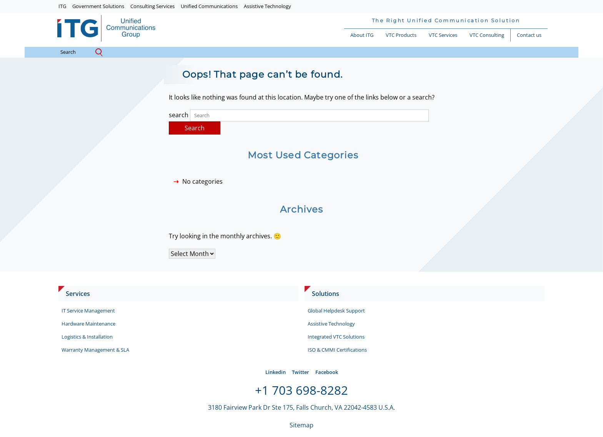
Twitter (300, 372)
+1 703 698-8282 (301, 390)
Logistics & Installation (87, 336)
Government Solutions (98, 6)
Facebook (326, 372)
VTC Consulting (487, 35)
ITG (62, 6)
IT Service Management (88, 310)
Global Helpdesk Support (336, 310)
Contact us (529, 35)
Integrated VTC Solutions (336, 336)
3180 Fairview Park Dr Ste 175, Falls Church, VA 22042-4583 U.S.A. (301, 407)
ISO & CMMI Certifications (337, 349)
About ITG (361, 35)
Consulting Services (152, 6)
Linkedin (275, 372)
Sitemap (301, 425)
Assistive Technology (267, 6)
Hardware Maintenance (88, 323)
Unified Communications (209, 6)
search (74, 52)
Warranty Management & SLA (95, 349)
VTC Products (401, 35)
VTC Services (443, 35)
